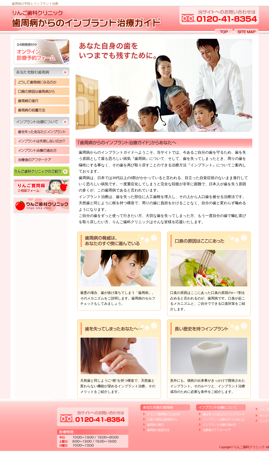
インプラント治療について (41, 121)
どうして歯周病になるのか (41, 82)
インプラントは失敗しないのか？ (41, 141)
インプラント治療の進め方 (41, 150)
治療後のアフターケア (41, 160)
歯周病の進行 (41, 101)
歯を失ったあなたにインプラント (41, 132)
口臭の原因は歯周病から (41, 91)
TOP (224, 32)
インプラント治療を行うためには (224, 419)
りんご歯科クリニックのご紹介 (41, 171)
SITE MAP (246, 32)
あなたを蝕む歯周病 (41, 72)
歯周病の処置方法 (41, 110)
